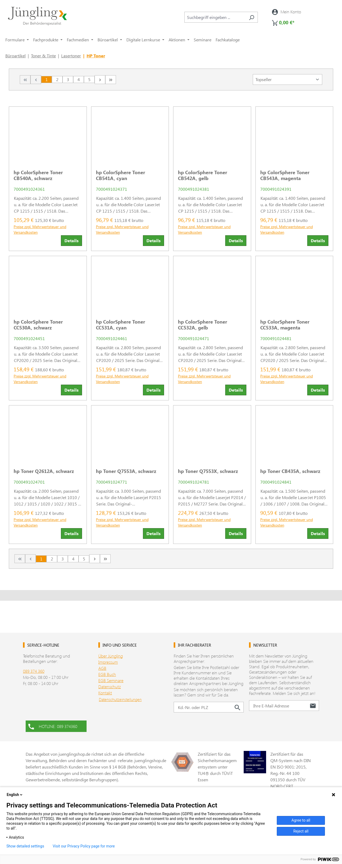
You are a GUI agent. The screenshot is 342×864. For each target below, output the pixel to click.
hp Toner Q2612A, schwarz (44, 471)
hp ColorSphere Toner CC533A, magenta (284, 325)
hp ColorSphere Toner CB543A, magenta (284, 175)
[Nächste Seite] (100, 79)
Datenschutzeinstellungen (120, 699)
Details (71, 240)
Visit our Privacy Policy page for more (84, 846)
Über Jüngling (110, 656)
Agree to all (301, 820)
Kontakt (105, 692)
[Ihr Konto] (287, 11)
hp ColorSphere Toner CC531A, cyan (120, 325)
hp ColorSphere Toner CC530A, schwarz (38, 325)
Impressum (108, 662)
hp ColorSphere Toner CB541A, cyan (120, 175)
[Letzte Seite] (110, 79)
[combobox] (215, 17)
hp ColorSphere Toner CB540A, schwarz (38, 175)
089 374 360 (33, 671)
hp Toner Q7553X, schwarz (208, 471)
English (15, 795)
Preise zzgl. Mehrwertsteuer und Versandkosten (40, 229)
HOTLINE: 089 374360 (52, 726)
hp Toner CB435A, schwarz (290, 471)
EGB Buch (107, 674)
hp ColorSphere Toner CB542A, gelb (202, 175)
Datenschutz (109, 686)
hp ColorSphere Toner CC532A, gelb (202, 325)
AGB (102, 668)
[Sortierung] (287, 79)
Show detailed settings (25, 846)
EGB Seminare (110, 680)
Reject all (301, 831)
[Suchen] (251, 17)
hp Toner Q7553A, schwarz (126, 471)
